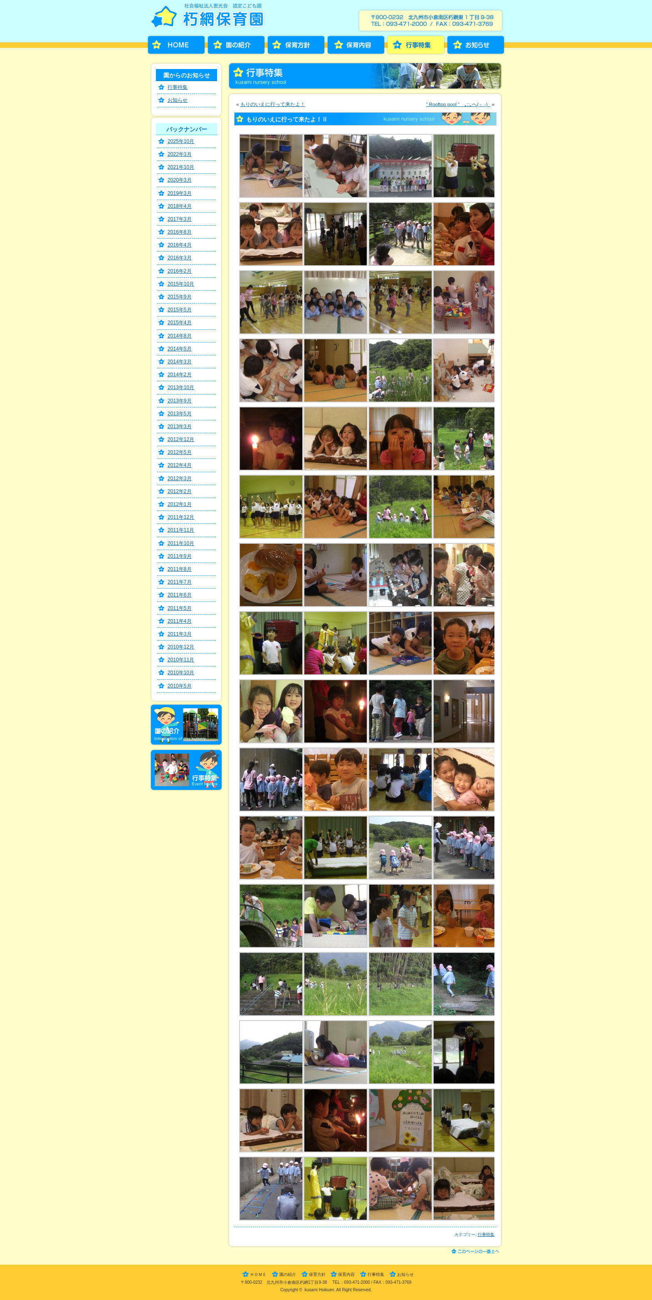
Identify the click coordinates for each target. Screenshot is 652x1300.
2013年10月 (181, 387)
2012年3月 (180, 478)
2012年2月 (180, 491)
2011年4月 (180, 621)
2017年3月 (180, 219)
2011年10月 (181, 543)
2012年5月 (180, 452)
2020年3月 (180, 180)
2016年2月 (180, 271)
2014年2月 (180, 374)
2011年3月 (180, 634)
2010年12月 (181, 647)
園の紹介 (236, 45)
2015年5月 (180, 310)
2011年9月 (180, 556)
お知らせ (476, 45)
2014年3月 (180, 362)
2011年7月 (180, 582)
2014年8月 (180, 336)
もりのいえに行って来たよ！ (272, 104)
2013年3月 (180, 426)
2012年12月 (181, 439)
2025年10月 (181, 141)
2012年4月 (180, 465)
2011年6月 (180, 595)
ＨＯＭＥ (258, 1274)
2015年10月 (181, 284)
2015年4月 (180, 323)
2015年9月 (180, 297)
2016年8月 (180, 232)
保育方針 (296, 45)
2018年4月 (180, 206)
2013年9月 (180, 401)
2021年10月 (181, 167)
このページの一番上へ (477, 1252)
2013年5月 (180, 414)
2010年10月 (181, 673)
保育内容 (356, 45)
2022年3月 (180, 154)
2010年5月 (180, 686)
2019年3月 (180, 193)
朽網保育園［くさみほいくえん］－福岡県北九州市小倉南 (209, 18)
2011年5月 (180, 608)
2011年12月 (181, 517)
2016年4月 (180, 245)
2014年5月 (180, 349)
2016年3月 (180, 258)
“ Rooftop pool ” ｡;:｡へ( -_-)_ (458, 104)
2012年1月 (180, 504)
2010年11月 (181, 660)
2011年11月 (181, 530)
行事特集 (416, 45)
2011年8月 (180, 569)
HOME (176, 45)
